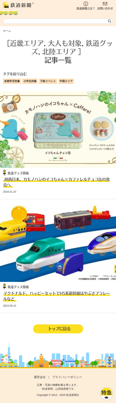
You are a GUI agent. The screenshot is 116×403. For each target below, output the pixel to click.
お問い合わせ (105, 5)
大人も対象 (65, 43)
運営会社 (40, 377)
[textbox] (58, 21)
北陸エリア (59, 51)
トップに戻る (59, 328)
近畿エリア (27, 43)
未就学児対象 (12, 81)
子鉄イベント (48, 81)
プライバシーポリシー (67, 377)
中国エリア (66, 81)
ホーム (7, 30)
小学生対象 (30, 81)
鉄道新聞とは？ (86, 5)
